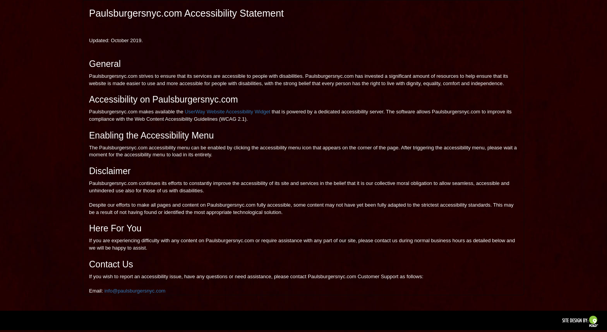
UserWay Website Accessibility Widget (227, 112)
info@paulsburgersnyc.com (135, 291)
